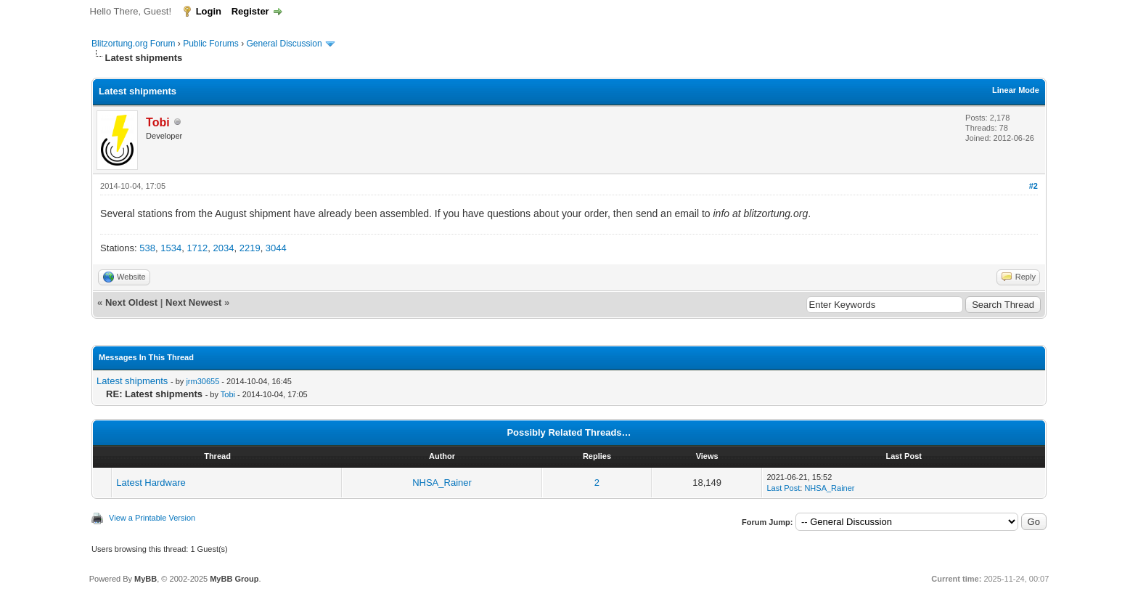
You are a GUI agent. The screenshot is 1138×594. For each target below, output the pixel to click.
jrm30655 (202, 381)
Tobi (228, 394)
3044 (276, 248)
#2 (1033, 186)
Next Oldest (131, 302)
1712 (197, 248)
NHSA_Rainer (442, 482)
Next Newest (193, 302)
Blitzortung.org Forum (133, 43)
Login (208, 11)
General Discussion (284, 43)
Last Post (783, 488)
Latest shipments (132, 380)
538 (147, 248)
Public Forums (211, 43)
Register (250, 11)
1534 (170, 248)
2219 (250, 248)
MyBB (145, 578)
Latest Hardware (150, 482)
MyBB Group (234, 578)
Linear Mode (1015, 90)
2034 (223, 248)
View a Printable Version (152, 517)
